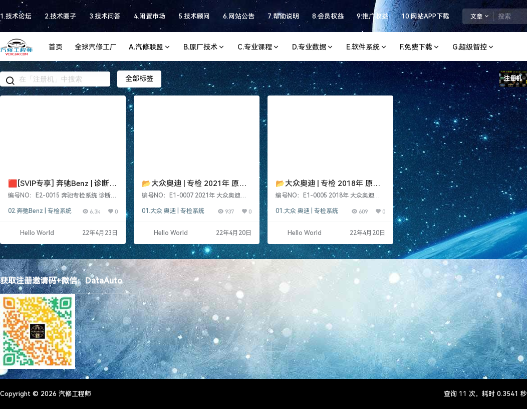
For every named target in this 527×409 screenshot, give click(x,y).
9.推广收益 (372, 16)
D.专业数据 (313, 47)
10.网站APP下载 (425, 16)
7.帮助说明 (283, 16)
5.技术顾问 (194, 16)
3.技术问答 (105, 16)
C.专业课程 (258, 47)
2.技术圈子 (60, 16)
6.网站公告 (238, 16)
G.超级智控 (473, 47)
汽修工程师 (74, 394)
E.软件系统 (367, 47)
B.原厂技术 (204, 47)
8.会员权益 (328, 16)
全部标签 (139, 78)
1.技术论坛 (16, 16)
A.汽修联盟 (150, 47)
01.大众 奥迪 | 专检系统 (173, 211)
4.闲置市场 (149, 16)
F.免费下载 (420, 47)
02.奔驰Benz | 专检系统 (40, 211)
